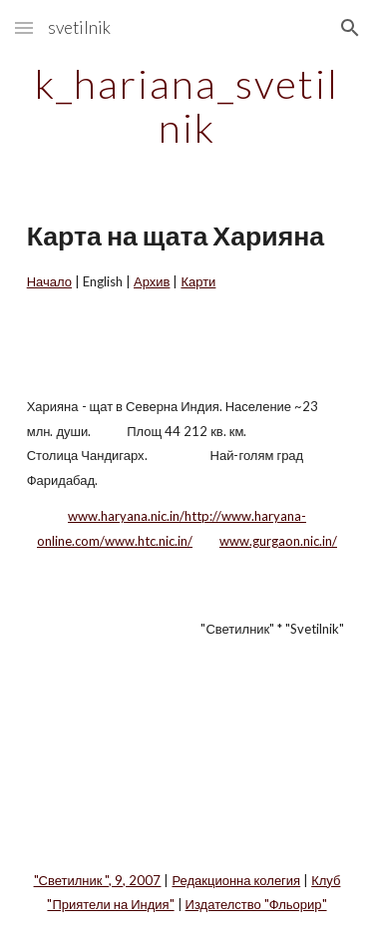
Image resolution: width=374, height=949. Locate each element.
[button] (24, 27)
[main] (187, 106)
